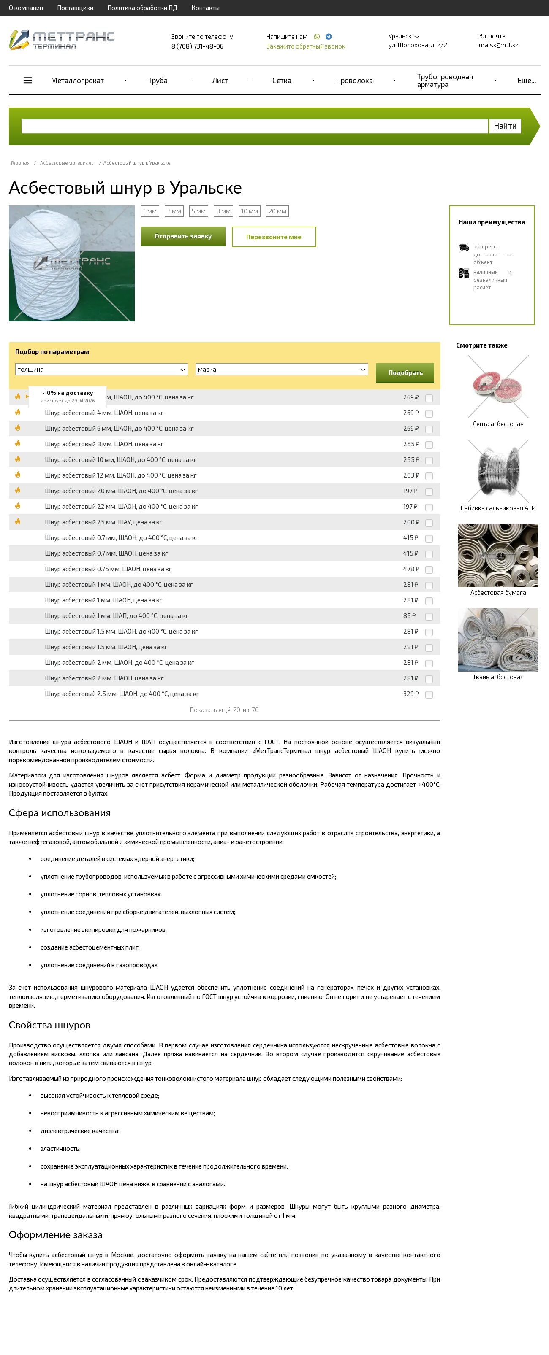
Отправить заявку (183, 236)
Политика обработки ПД (142, 7)
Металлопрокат (77, 80)
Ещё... (527, 80)
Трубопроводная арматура (445, 80)
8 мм (223, 211)
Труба (158, 80)
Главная (20, 162)
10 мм (249, 211)
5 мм (199, 211)
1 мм (150, 211)
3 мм (174, 211)
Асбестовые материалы (67, 162)
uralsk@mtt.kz (499, 45)
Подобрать (406, 372)
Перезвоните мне (274, 236)
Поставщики (75, 7)
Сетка (281, 80)
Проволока (354, 80)
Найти (505, 125)
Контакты (205, 7)
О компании (26, 7)
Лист (220, 80)
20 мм (277, 211)
